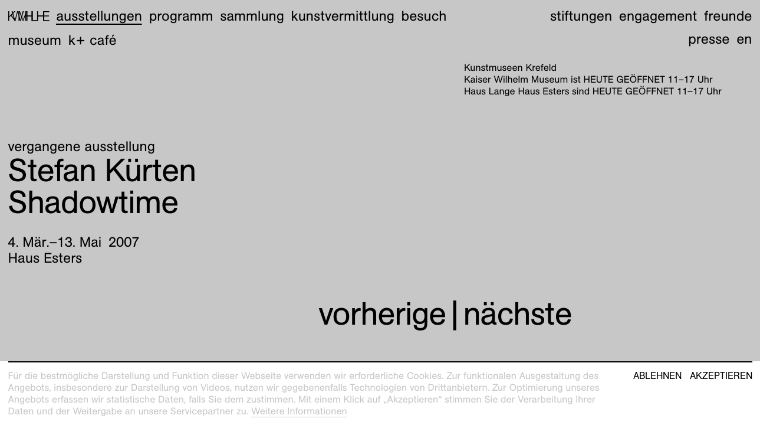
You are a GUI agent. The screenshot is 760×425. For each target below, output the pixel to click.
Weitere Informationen (299, 411)
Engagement (658, 16)
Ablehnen (657, 376)
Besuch (424, 16)
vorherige (382, 313)
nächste (517, 313)
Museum (35, 40)
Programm (181, 16)
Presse (708, 39)
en (744, 39)
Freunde (728, 16)
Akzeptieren (721, 376)
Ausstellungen (99, 16)
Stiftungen (581, 16)
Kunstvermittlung (342, 16)
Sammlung (252, 16)
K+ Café (92, 40)
